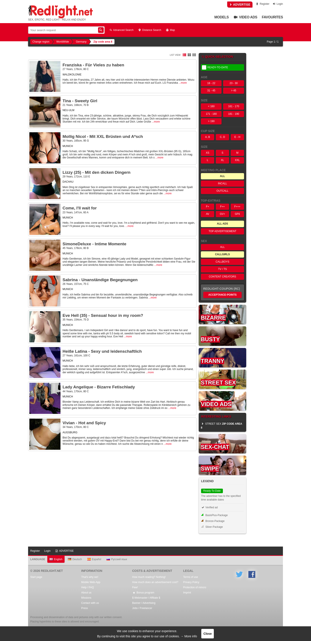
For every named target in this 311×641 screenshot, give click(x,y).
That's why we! (89, 577)
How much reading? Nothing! (149, 577)
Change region (40, 41)
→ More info (189, 636)
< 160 (211, 106)
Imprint (187, 592)
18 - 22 (211, 83)
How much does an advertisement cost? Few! (155, 585)
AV (207, 213)
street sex (221, 425)
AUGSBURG (70, 432)
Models (221, 17)
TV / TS (222, 269)
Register (262, 3)
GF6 (237, 213)
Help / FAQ (87, 587)
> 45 (233, 90)
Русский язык (116, 559)
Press (84, 608)
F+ (207, 206)
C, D (222, 137)
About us (86, 592)
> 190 (211, 121)
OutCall (222, 190)
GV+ (222, 213)
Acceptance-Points (222, 294)
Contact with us (90, 602)
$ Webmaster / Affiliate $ (146, 597)
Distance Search (149, 30)
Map (170, 30)
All (222, 247)
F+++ (237, 206)
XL (222, 160)
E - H (237, 137)
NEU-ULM (69, 110)
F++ (222, 206)
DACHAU (68, 181)
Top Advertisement (222, 231)
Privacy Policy (191, 582)
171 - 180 (211, 113)
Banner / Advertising (143, 602)
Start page (36, 577)
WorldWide (62, 41)
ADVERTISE (240, 4)
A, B (207, 137)
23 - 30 (234, 83)
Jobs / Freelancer (142, 608)
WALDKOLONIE (72, 74)
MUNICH (68, 146)
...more (183, 82)
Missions (86, 597)
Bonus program (143, 592)
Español (94, 559)
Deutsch (75, 559)
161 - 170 (233, 106)
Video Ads (245, 17)
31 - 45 (211, 90)
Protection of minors (194, 587)
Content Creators (222, 276)
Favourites (272, 17)
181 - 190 (233, 113)
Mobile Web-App (90, 582)
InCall (222, 183)
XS (207, 152)
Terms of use (190, 577)
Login (277, 3)
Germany (81, 41)
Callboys (222, 261)
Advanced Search (121, 30)
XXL (237, 160)
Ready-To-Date (215, 67)
